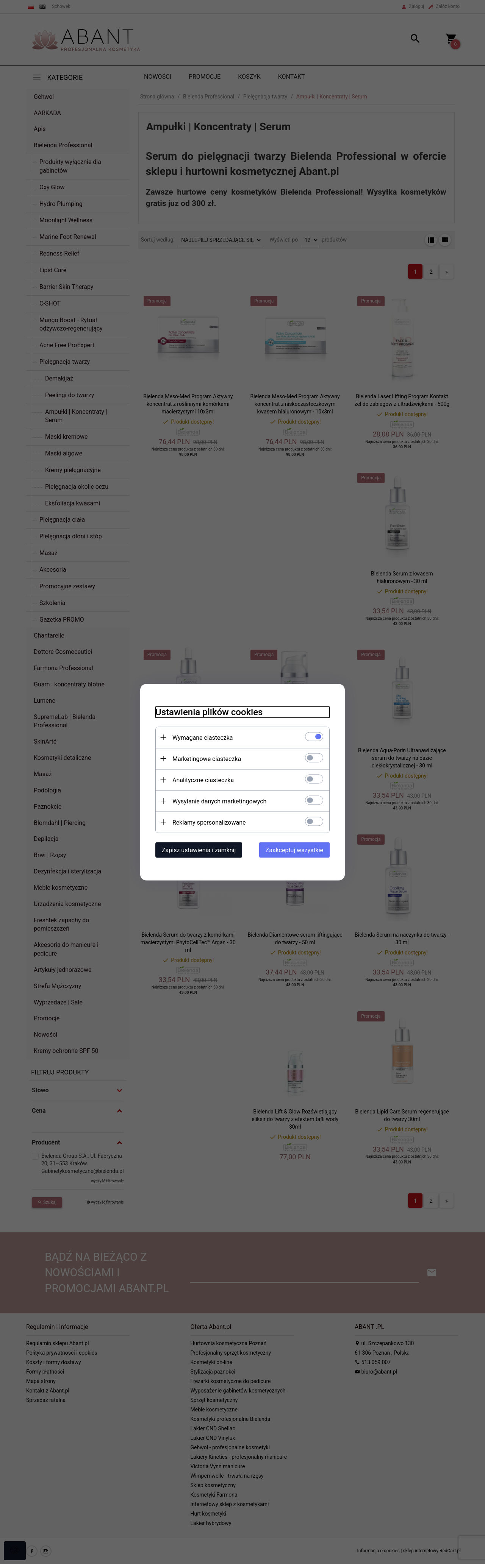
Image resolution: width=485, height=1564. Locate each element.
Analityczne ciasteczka (203, 779)
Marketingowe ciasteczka (206, 758)
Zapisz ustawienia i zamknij (199, 849)
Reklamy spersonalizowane (209, 822)
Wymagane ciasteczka (202, 737)
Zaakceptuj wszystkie (294, 849)
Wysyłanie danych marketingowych (219, 801)
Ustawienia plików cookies (209, 711)
